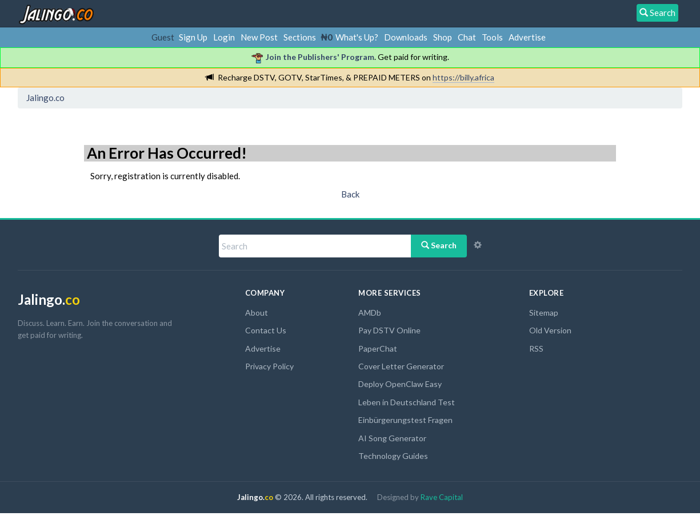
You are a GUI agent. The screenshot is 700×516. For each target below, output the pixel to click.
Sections (299, 37)
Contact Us (265, 330)
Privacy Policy (269, 366)
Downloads (405, 37)
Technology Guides (393, 456)
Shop (442, 37)
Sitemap (543, 312)
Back (350, 194)
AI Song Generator (392, 438)
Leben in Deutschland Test (406, 402)
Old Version (550, 330)
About (256, 312)
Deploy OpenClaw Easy (400, 384)
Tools (492, 37)
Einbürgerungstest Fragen (405, 420)
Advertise (527, 37)
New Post (259, 37)
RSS (536, 348)
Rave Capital (442, 497)
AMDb (369, 312)
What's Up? (356, 37)
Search (439, 245)
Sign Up (193, 37)
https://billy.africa (463, 77)
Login (224, 37)
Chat (467, 37)
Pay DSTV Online (389, 330)
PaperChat (377, 348)
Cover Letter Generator (401, 366)
